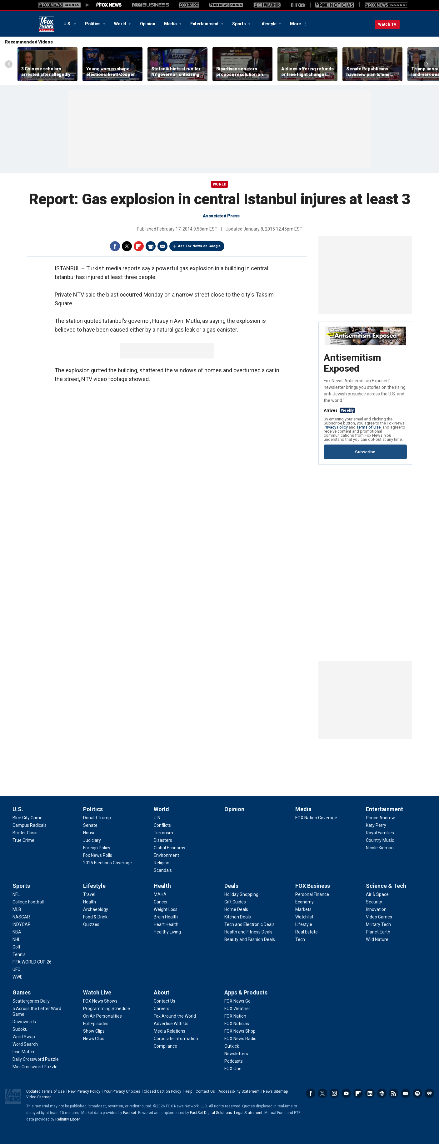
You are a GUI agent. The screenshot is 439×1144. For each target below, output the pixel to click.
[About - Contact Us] (164, 1001)
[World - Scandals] (163, 870)
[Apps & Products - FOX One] (233, 1068)
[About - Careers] (161, 1008)
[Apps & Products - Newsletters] (236, 1053)
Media (171, 23)
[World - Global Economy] (169, 847)
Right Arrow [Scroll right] (427, 64)
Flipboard (139, 246)
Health (162, 885)
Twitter (127, 246)
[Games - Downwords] (24, 1021)
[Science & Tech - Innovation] (376, 909)
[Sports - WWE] (17, 976)
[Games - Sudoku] (19, 1029)
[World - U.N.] (157, 817)
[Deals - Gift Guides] (235, 901)
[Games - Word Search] (25, 1044)
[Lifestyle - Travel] (89, 894)
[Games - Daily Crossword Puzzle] (35, 1059)
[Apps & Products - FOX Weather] (237, 1008)
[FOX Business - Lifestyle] (303, 924)
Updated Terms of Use (45, 1091)
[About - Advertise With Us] (171, 1023)
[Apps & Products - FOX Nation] (235, 1016)
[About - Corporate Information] (176, 1038)
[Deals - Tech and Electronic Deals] (249, 924)
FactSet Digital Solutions (211, 1113)
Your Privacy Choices (122, 1091)
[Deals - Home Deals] (236, 909)
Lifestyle (268, 23)
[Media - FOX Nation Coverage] (316, 817)
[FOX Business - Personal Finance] (312, 894)
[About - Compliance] (165, 1046)
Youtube (346, 1093)
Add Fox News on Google (199, 246)
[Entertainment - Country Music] (380, 840)
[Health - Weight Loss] (165, 909)
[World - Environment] (166, 855)
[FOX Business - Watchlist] (304, 916)
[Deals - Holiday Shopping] (241, 894)
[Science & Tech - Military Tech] (378, 924)
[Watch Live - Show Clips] (94, 1031)
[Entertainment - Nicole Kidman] (380, 847)
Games (21, 992)
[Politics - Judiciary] (92, 840)
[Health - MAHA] (160, 894)
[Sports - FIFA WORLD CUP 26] (32, 961)
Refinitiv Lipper (67, 1119)
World (120, 23)
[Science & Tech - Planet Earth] (378, 931)
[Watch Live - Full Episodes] (95, 1023)
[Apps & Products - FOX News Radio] (240, 1038)
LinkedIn (370, 1093)
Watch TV (387, 24)
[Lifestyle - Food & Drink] (95, 916)
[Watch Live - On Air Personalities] (102, 1016)
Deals (231, 885)
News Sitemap (275, 1091)
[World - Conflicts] (162, 825)
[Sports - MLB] (16, 909)
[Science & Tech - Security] (374, 901)
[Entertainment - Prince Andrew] (380, 817)
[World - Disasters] (163, 840)
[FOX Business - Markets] (303, 909)
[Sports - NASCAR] (21, 916)
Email (162, 246)
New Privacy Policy (84, 1091)
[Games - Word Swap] (23, 1036)
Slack (382, 1093)
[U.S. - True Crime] (23, 840)
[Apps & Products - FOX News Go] (237, 1001)
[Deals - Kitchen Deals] (237, 916)
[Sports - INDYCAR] (21, 924)
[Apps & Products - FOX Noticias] (236, 1023)
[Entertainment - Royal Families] (380, 832)
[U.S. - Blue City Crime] (27, 817)
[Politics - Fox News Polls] (97, 855)
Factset (129, 1113)
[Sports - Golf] (16, 946)
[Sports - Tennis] (19, 954)
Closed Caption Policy (162, 1091)
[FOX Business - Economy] (304, 901)
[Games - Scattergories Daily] (31, 1001)
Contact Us (205, 1091)
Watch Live (97, 992)
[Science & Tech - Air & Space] (377, 894)
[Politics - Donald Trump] (97, 817)
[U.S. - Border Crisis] (24, 832)
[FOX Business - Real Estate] (306, 931)
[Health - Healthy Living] (167, 931)
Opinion (147, 23)
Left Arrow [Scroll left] (8, 64)
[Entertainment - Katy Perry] (376, 825)
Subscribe (365, 452)
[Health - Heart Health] (166, 924)
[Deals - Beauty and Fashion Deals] (249, 939)
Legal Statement (248, 1113)
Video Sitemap (38, 1097)
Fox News (46, 24)
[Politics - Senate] (90, 825)
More (295, 23)
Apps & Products (245, 992)
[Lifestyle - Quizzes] (91, 924)
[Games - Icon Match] (23, 1051)
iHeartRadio (429, 1093)
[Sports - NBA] (16, 931)
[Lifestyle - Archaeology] (95, 909)
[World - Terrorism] (163, 832)
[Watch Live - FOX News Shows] (100, 1001)
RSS (393, 1093)
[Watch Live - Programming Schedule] (106, 1008)
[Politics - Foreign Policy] (96, 847)
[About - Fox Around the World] (175, 1016)
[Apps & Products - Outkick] (231, 1046)
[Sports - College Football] (28, 901)
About (161, 992)
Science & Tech (386, 885)
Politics (93, 23)
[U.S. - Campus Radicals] (29, 825)
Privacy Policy (336, 427)
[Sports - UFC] (16, 969)
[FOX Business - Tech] (300, 939)
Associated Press (221, 215)
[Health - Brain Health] (166, 916)
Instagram (334, 1093)
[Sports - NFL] (16, 894)
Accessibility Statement (239, 1091)
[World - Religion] (161, 862)
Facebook (115, 246)
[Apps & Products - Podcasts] (233, 1061)
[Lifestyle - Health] (89, 901)
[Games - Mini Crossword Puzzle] (34, 1066)
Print (151, 246)
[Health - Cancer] (161, 901)
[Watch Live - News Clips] (93, 1038)
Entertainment (205, 23)
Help (188, 1091)
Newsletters (405, 1093)
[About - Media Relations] (169, 1031)
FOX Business (312, 885)
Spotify (417, 1093)
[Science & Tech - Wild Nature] (377, 939)
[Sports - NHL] (16, 939)
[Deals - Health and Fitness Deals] (248, 931)
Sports (239, 23)
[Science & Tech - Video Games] (379, 916)
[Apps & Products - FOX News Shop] (240, 1031)
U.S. (67, 23)
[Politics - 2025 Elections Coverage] (107, 862)
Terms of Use (369, 427)
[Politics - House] (89, 832)
